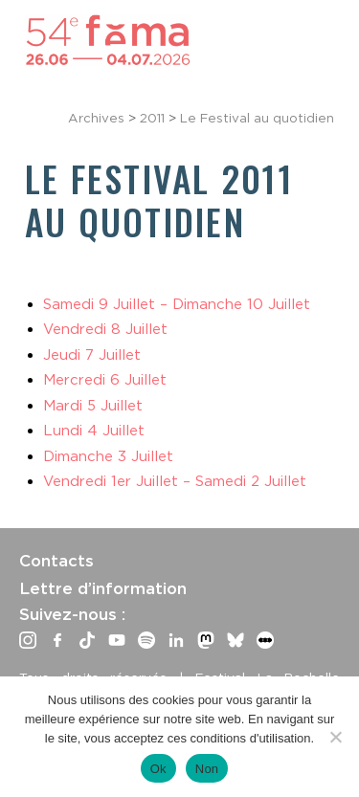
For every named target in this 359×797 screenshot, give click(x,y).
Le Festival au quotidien (257, 117)
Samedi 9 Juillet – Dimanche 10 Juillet (176, 304)
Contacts (56, 560)
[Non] (335, 736)
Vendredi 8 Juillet (105, 329)
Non (207, 769)
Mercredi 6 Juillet (105, 379)
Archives (96, 117)
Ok (158, 769)
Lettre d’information (103, 588)
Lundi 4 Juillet (94, 430)
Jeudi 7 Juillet (92, 355)
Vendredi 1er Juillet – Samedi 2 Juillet (174, 481)
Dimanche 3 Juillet (108, 456)
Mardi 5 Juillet (93, 405)
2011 (152, 117)
